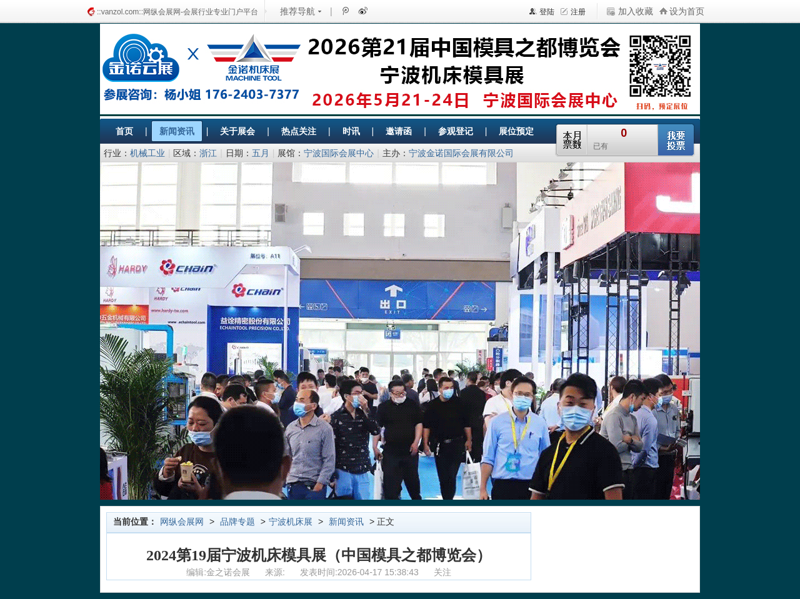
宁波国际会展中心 (339, 153)
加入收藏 (635, 11)
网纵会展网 (182, 522)
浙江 (208, 153)
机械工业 (147, 153)
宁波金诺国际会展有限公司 (461, 153)
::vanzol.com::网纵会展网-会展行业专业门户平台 (177, 11)
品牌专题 (237, 522)
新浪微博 (362, 10)
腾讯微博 (345, 10)
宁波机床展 (290, 522)
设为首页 (686, 11)
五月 (260, 153)
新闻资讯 (346, 522)
